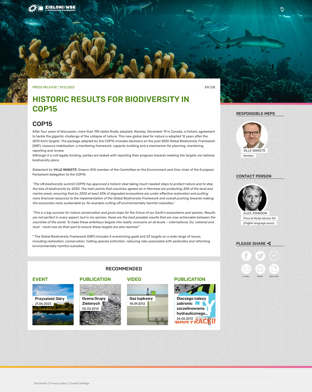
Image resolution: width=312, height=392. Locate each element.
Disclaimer (40, 383)
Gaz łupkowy (141, 298)
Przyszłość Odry (49, 298)
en (207, 87)
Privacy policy (58, 383)
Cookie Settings (79, 383)
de (213, 87)
